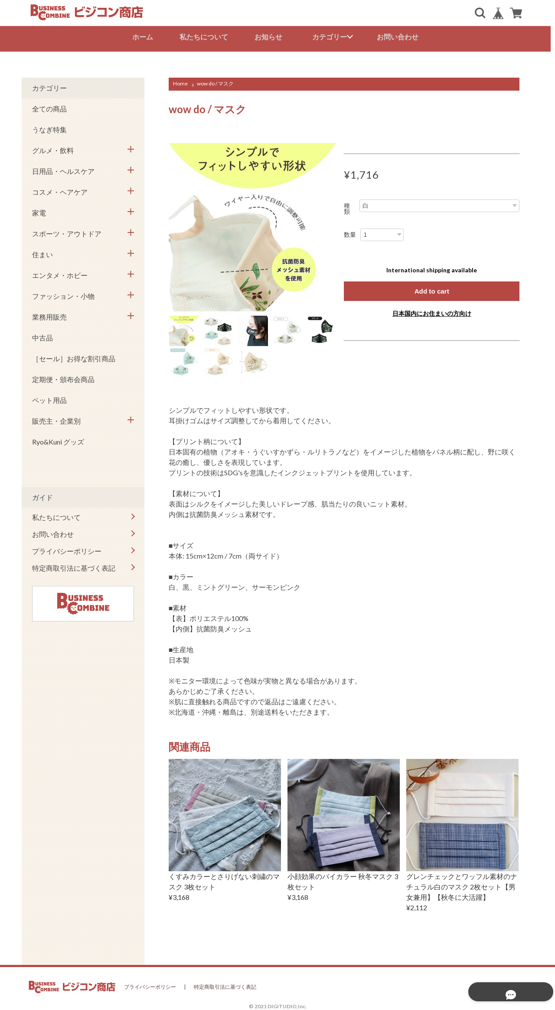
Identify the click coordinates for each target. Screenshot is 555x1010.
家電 (39, 211)
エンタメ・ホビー (60, 273)
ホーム (144, 37)
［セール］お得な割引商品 (73, 357)
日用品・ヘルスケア (63, 169)
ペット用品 (49, 398)
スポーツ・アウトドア (66, 232)
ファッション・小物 (63, 294)
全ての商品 (49, 107)
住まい (42, 252)
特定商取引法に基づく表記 (73, 566)
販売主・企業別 (56, 419)
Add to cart (431, 289)
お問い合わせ (400, 37)
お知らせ (270, 37)
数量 (350, 233)
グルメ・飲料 (53, 148)
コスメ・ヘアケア (60, 190)
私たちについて (206, 37)
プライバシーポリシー (66, 549)
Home (180, 81)
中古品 (42, 336)
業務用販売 (49, 315)
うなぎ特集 (49, 128)
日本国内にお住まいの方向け (431, 312)
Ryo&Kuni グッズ (58, 440)
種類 (347, 207)
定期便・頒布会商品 (63, 377)
